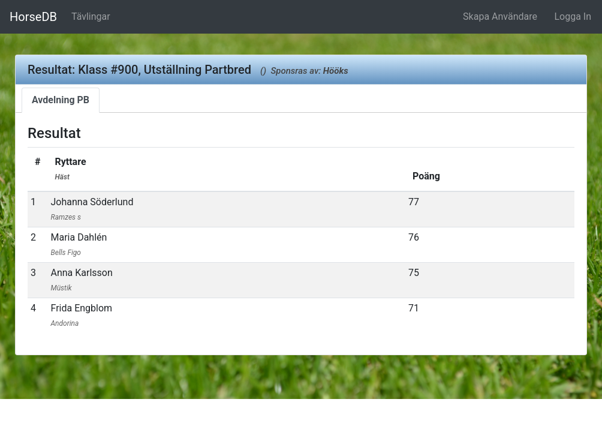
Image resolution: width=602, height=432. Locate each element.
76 (413, 237)
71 (413, 308)
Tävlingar (90, 16)
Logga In (572, 16)
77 (413, 202)
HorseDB (33, 17)
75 (413, 272)
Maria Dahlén (78, 244)
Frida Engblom (81, 315)
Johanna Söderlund (91, 208)
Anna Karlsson (81, 279)
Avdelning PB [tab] (60, 100)
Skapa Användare (500, 16)
